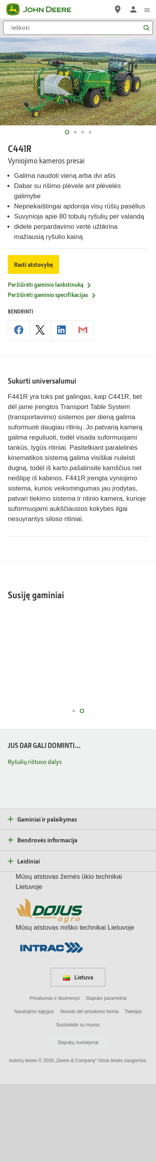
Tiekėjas (133, 1089)
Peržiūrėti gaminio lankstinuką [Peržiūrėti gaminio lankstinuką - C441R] (50, 284)
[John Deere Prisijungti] (133, 9)
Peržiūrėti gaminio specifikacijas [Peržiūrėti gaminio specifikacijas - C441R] (52, 295)
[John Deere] (43, 9)
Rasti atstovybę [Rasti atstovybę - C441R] (33, 264)
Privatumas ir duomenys (54, 1076)
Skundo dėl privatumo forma (89, 1089)
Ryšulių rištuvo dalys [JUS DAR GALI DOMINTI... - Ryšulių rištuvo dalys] (35, 839)
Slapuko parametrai (106, 1076)
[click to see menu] (147, 9)
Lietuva (78, 1055)
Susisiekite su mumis (78, 1102)
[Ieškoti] (78, 28)
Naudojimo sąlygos (34, 1089)
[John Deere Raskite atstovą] (118, 9)
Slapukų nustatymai (78, 1120)
